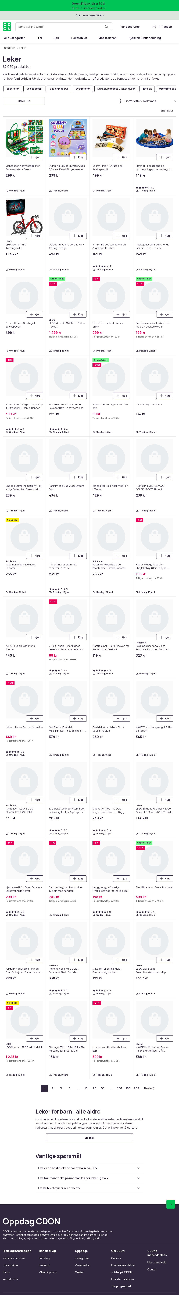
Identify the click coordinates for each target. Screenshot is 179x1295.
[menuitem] (14, 38)
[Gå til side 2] (52, 1088)
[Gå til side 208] (136, 1088)
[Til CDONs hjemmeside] (7, 26)
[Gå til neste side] (149, 1088)
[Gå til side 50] (102, 1088)
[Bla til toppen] (170, 1204)
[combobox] (63, 26)
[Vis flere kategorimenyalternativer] (175, 38)
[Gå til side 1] (44, 1088)
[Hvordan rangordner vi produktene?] (120, 101)
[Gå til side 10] (86, 1088)
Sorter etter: (133, 101)
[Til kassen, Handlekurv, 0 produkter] (162, 26)
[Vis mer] (89, 1138)
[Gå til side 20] (94, 1088)
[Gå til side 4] (69, 1088)
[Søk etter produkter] (106, 26)
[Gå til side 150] (128, 1088)
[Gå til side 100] (119, 1088)
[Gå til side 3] (61, 1088)
